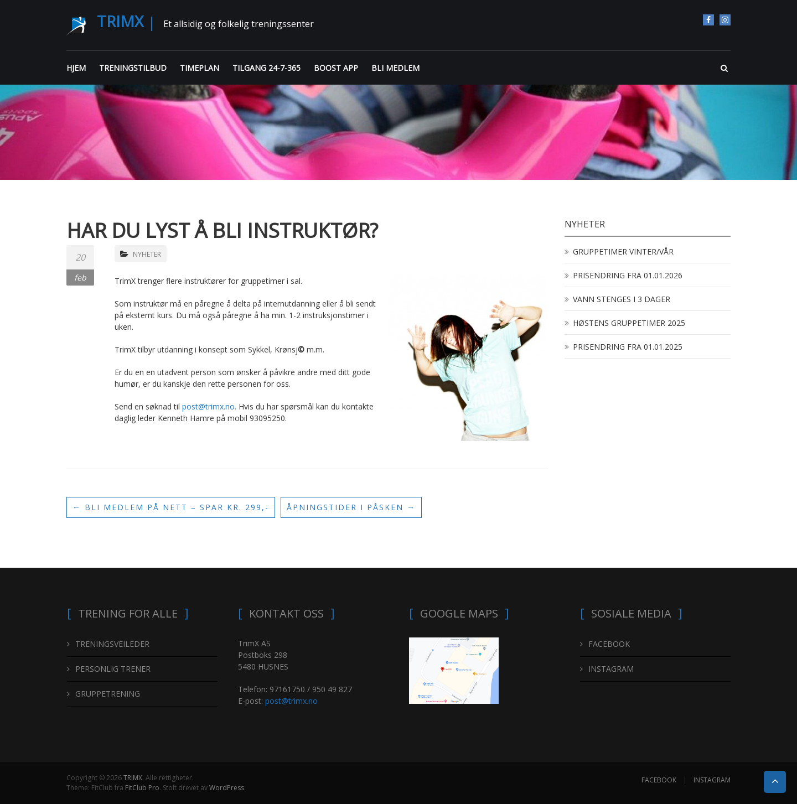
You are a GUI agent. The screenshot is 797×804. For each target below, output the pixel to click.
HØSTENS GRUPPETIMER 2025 (629, 323)
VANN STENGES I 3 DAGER (621, 299)
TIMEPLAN (199, 68)
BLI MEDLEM (395, 68)
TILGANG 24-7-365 (266, 68)
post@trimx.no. (210, 406)
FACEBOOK (708, 19)
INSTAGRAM (725, 19)
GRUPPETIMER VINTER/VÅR (623, 251)
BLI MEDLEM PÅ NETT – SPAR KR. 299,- (171, 507)
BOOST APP (336, 68)
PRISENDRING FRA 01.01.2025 (627, 346)
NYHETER (147, 254)
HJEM (76, 68)
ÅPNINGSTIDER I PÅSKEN (351, 507)
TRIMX (120, 21)
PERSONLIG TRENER (113, 668)
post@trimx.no (291, 701)
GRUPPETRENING (107, 693)
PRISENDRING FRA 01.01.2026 (627, 275)
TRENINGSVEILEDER (112, 644)
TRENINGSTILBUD (133, 68)
